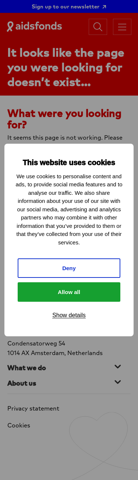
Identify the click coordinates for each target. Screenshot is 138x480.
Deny (69, 268)
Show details (69, 315)
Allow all (69, 292)
